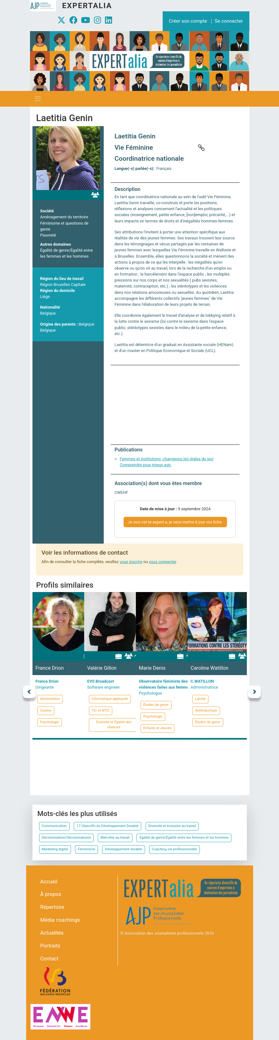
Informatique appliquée (110, 699)
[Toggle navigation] (38, 98)
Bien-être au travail (115, 838)
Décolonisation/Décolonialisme (66, 838)
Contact (49, 959)
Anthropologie (206, 710)
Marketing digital (55, 849)
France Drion (50, 668)
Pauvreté (48, 235)
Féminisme (86, 849)
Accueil (48, 882)
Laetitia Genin (134, 136)
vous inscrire (130, 561)
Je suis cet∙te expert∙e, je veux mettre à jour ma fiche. (175, 522)
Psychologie (49, 722)
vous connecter (162, 561)
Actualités (52, 933)
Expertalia (87, 5)
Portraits (50, 946)
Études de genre (156, 705)
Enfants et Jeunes (157, 728)
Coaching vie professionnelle (174, 849)
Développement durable (123, 849)
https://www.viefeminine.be (201, 147)
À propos (50, 894)
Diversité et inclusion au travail (172, 826)
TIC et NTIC (101, 710)
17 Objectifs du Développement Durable (107, 826)
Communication (54, 826)
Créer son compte (188, 21)
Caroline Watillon (210, 668)
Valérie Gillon (102, 668)
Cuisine (46, 710)
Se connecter (229, 21)
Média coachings (60, 920)
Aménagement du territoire (64, 217)
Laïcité (200, 699)
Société (47, 211)
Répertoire (52, 907)
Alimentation (50, 699)
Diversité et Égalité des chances (113, 725)
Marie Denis (152, 668)
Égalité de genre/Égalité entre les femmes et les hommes (184, 838)
